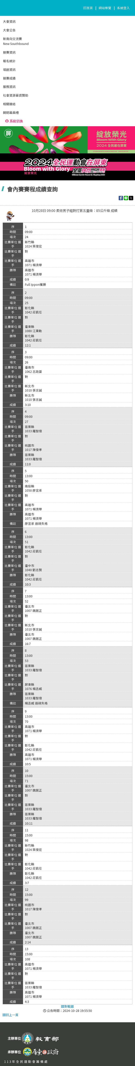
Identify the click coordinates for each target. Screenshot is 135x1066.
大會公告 (9, 30)
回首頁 (88, 8)
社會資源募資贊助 (15, 95)
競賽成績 (9, 78)
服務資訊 (9, 86)
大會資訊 (9, 21)
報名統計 (9, 61)
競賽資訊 (9, 52)
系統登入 (123, 8)
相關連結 (9, 104)
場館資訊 (9, 69)
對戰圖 (67, 1006)
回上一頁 (10, 1015)
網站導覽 (105, 8)
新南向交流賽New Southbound (16, 41)
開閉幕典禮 (11, 112)
